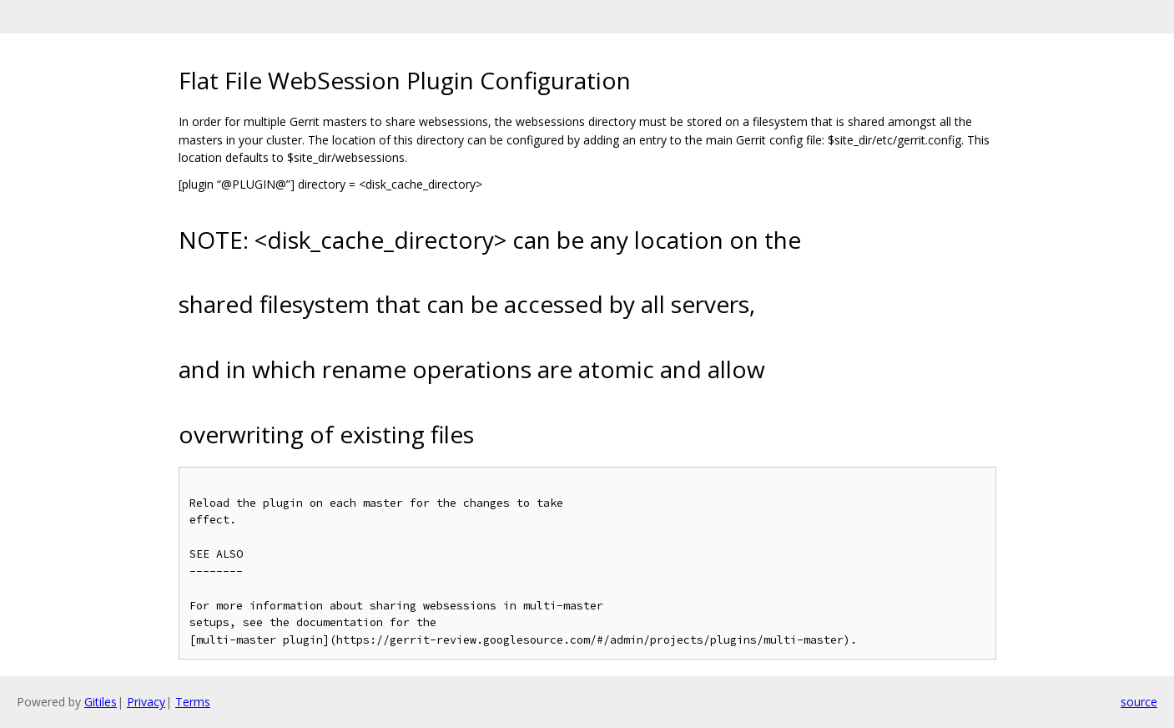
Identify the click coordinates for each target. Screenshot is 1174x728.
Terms (192, 702)
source (1139, 702)
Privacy (146, 702)
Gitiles (100, 702)
